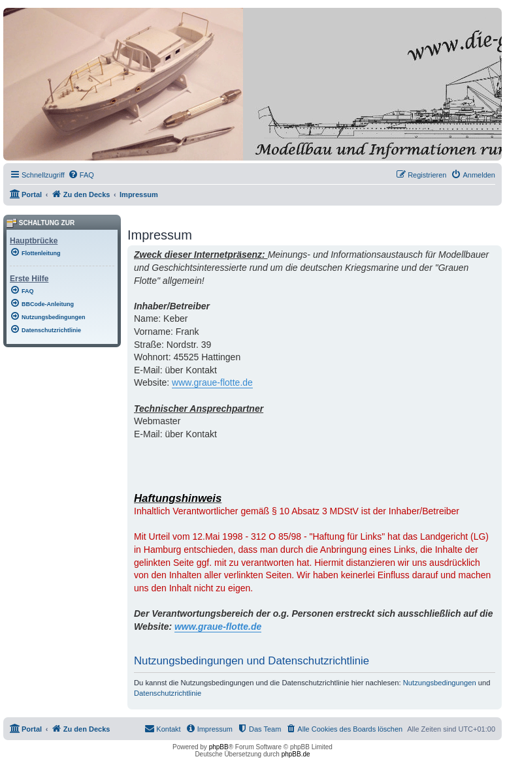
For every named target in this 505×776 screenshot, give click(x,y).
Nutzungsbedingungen (439, 683)
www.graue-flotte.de (212, 382)
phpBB (219, 747)
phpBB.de (296, 754)
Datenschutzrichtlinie (167, 693)
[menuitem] (81, 175)
